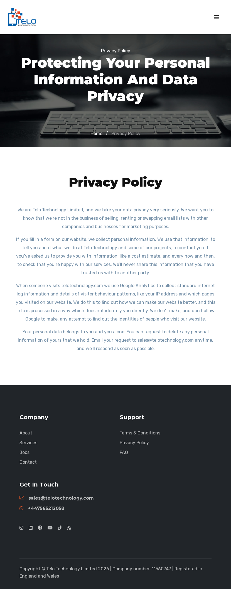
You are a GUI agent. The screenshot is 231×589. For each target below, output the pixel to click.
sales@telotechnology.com (56, 498)
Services (28, 442)
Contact (28, 462)
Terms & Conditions (140, 433)
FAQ (124, 452)
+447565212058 (41, 508)
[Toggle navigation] (216, 17)
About (25, 433)
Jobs (24, 452)
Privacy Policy (126, 133)
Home (96, 133)
